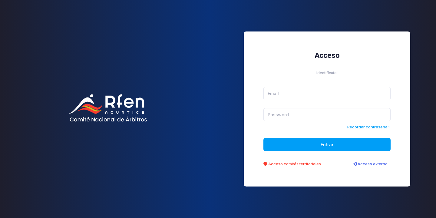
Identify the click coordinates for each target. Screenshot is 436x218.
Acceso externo (370, 163)
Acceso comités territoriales (292, 163)
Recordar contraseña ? (369, 126)
